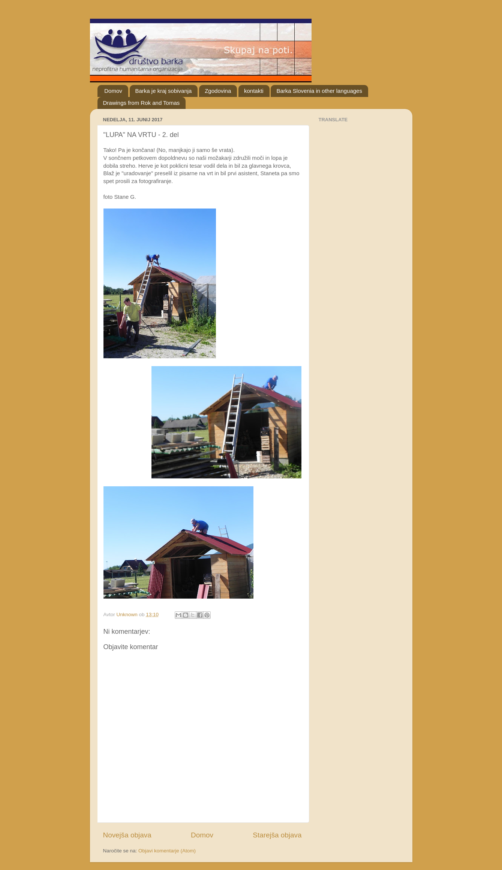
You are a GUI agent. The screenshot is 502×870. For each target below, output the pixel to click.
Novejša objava (127, 835)
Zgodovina (218, 91)
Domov (113, 91)
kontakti (254, 91)
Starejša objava (277, 835)
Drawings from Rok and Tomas (141, 103)
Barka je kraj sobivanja (163, 91)
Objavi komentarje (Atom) (167, 851)
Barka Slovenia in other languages (319, 91)
